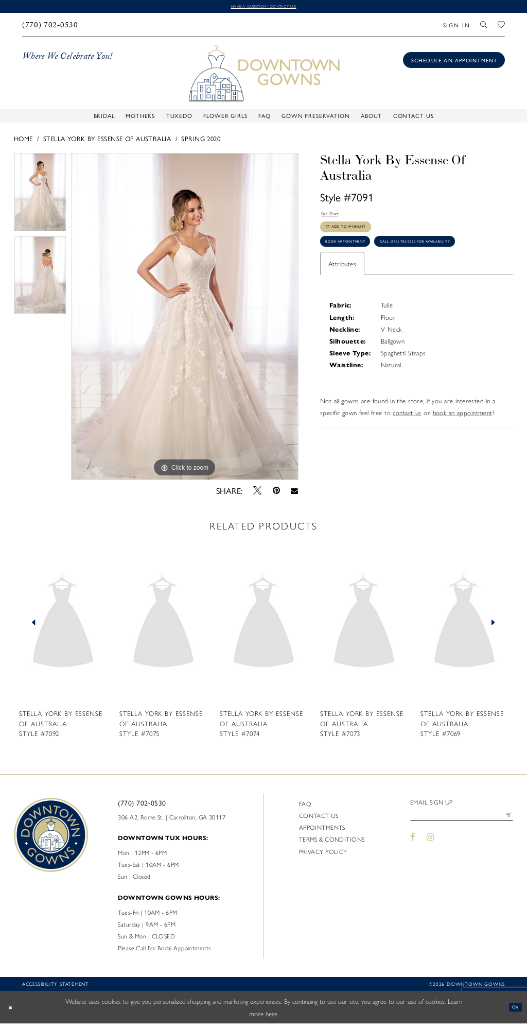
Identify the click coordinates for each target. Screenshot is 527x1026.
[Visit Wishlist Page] (501, 27)
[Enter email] (461, 820)
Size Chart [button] (335, 219)
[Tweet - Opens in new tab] (257, 492)
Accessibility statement (55, 985)
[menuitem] (50, 27)
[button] (457, 27)
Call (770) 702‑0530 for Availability (385, 283)
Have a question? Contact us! (263, 7)
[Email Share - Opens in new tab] (294, 492)
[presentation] (63, 624)
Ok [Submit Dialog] (512, 1009)
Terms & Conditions (332, 841)
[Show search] (484, 27)
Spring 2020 (200, 141)
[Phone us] (50, 27)
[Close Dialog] (13, 1009)
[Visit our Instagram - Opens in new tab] (430, 844)
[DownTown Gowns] (264, 75)
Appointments (322, 829)
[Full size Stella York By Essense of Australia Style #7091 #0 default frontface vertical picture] (185, 319)
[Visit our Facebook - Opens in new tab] (413, 844)
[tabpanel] (40, 196)
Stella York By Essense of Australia (107, 141)
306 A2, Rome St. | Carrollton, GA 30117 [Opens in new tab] (171, 819)
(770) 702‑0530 (142, 804)
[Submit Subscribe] (505, 820)
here (271, 1015)
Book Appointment (359, 260)
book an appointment (463, 456)
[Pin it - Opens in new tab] (276, 493)
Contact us (318, 818)
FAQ (305, 805)
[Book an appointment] (454, 63)
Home (23, 141)
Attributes (342, 308)
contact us (407, 456)
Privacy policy (323, 853)
